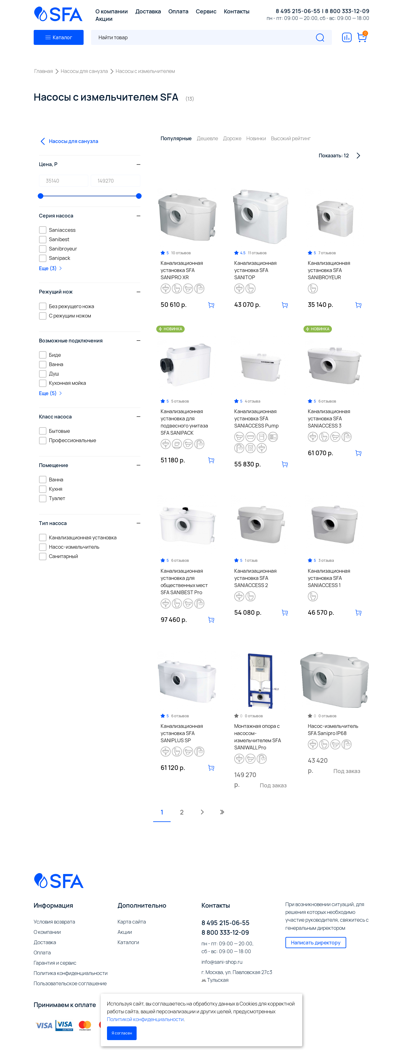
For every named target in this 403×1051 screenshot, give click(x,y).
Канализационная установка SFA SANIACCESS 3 (329, 418)
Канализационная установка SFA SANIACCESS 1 (329, 578)
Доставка (45, 942)
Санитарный (58, 556)
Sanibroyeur (58, 248)
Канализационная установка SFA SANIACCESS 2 (255, 578)
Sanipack (54, 258)
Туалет (52, 498)
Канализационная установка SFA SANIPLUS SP (182, 733)
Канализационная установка (78, 537)
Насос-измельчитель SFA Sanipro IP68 (333, 730)
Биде (50, 354)
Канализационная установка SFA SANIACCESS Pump (256, 418)
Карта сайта (132, 921)
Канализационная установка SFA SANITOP (255, 270)
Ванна (51, 364)
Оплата (42, 952)
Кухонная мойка (62, 383)
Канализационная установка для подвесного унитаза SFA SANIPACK (184, 422)
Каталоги (128, 942)
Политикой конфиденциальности (145, 1019)
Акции (125, 932)
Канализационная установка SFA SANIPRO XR (182, 270)
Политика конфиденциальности (71, 973)
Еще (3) (51, 268)
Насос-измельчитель (69, 546)
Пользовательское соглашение (70, 983)
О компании (47, 932)
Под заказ (273, 785)
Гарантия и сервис (55, 962)
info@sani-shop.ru (222, 961)
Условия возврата (54, 921)
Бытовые (54, 430)
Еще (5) (51, 393)
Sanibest (54, 239)
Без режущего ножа (66, 306)
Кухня (50, 488)
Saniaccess (57, 229)
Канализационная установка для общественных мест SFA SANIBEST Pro (184, 581)
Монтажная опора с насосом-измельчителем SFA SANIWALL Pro (257, 737)
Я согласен (122, 1033)
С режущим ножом (65, 315)
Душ (49, 373)
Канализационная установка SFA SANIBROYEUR (329, 270)
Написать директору (316, 942)
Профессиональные (67, 440)
